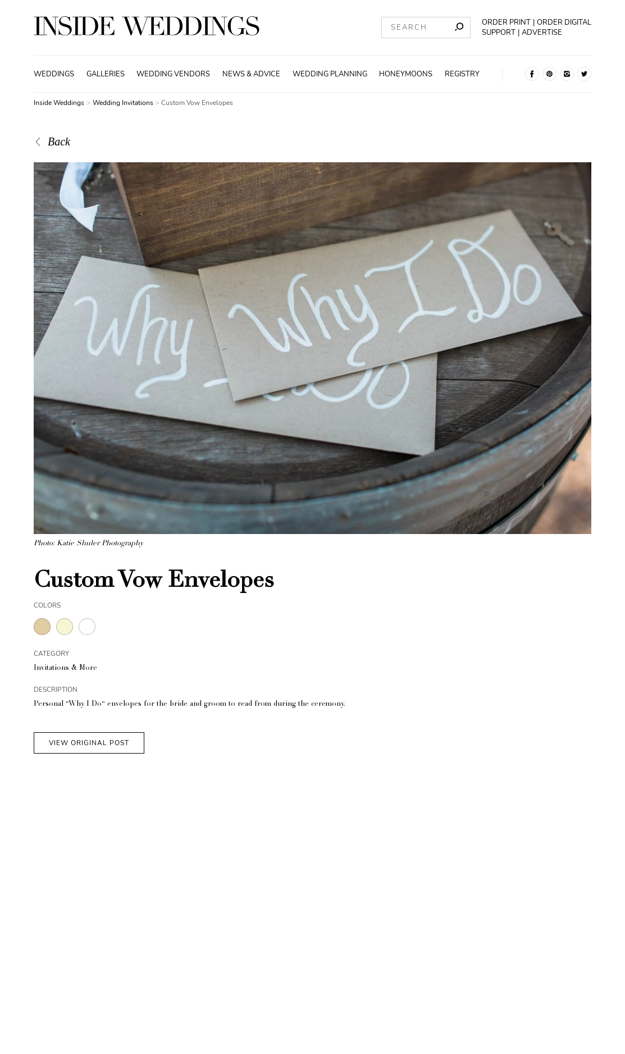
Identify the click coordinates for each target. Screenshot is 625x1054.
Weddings (54, 74)
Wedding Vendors (173, 74)
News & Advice (251, 74)
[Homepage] (146, 27)
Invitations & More (65, 668)
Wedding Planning (330, 74)
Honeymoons (405, 74)
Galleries (105, 74)
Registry (462, 74)
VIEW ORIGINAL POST (89, 742)
